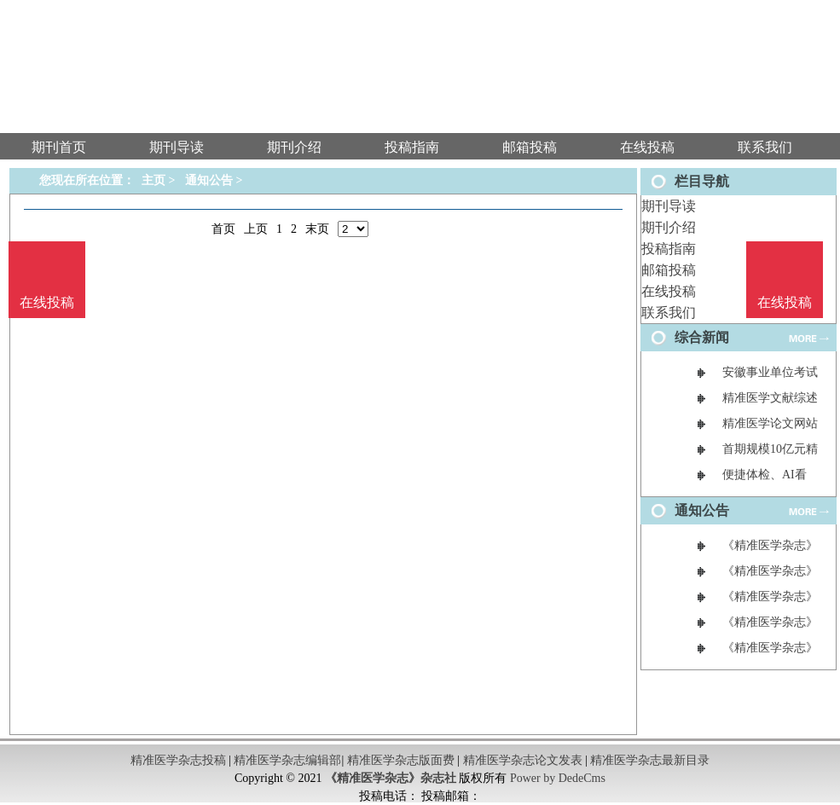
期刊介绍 (668, 227)
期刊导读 (668, 206)
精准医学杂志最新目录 (650, 760)
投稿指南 (668, 248)
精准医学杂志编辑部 (287, 760)
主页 (153, 180)
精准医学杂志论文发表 (522, 760)
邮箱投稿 (668, 270)
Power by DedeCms (557, 778)
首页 (223, 229)
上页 (256, 229)
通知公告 (209, 180)
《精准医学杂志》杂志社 (390, 778)
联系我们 (668, 312)
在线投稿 (668, 291)
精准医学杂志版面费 (401, 760)
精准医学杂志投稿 (178, 760)
